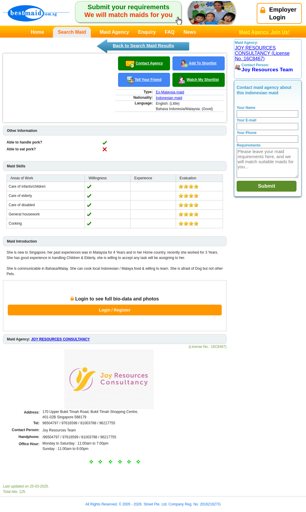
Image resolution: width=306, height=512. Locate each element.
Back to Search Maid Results (143, 45)
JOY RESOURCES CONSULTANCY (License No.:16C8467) (262, 53)
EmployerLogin (278, 13)
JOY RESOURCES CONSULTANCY (60, 339)
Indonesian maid (169, 98)
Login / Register (115, 310)
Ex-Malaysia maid (170, 92)
